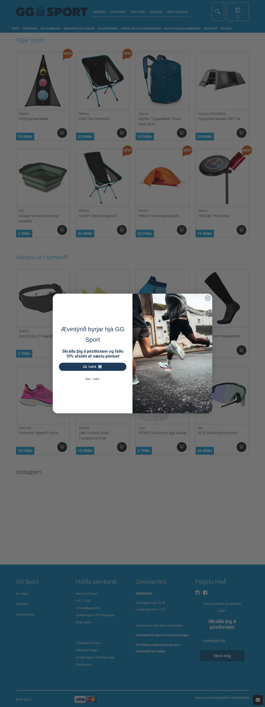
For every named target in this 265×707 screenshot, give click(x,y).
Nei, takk (92, 379)
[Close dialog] (207, 298)
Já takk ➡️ (93, 366)
